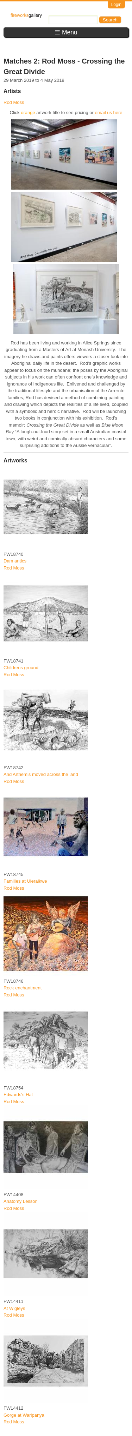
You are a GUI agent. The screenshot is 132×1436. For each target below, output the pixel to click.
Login (116, 4)
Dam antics (15, 561)
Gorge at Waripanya (24, 1415)
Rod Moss (14, 102)
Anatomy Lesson (21, 1201)
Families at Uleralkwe (25, 881)
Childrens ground (21, 667)
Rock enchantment (23, 987)
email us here (108, 112)
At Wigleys (14, 1308)
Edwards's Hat (18, 1094)
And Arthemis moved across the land (41, 774)
